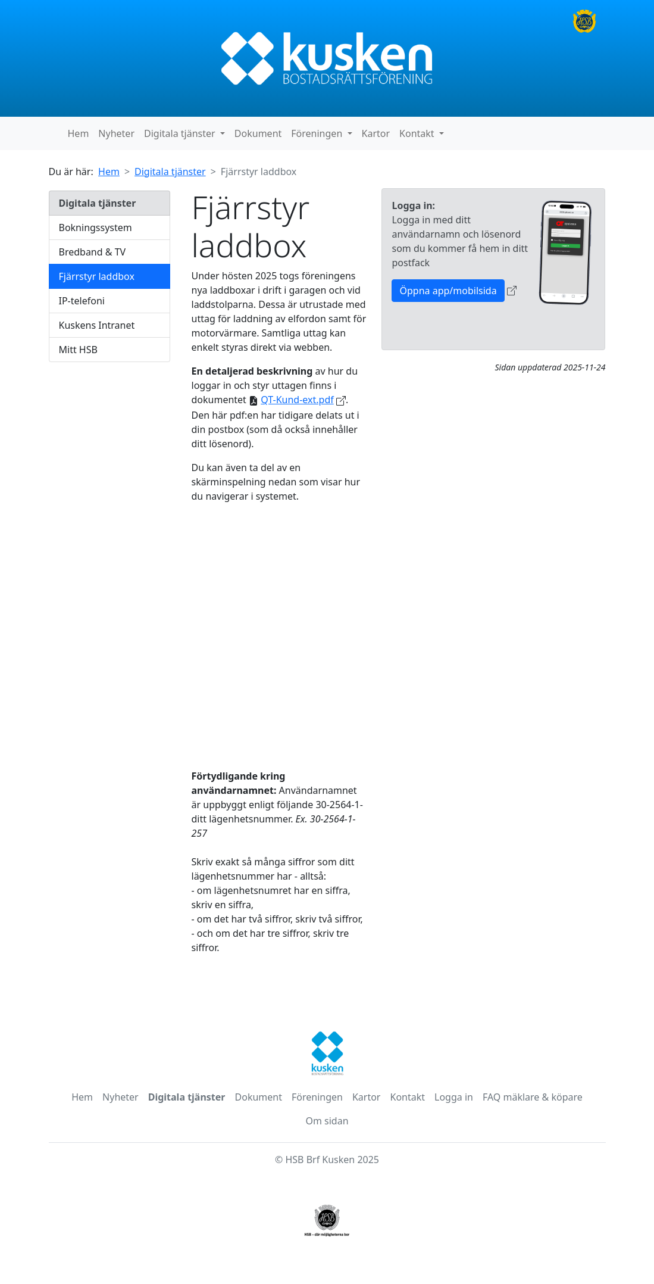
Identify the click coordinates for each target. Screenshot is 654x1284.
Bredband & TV (92, 251)
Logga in (453, 1097)
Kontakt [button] (418, 133)
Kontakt (407, 1097)
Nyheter (116, 133)
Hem (78, 133)
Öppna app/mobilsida (447, 290)
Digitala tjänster (170, 171)
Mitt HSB (78, 349)
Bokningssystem (95, 227)
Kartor (376, 133)
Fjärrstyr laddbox (96, 276)
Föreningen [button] (318, 133)
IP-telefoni (82, 300)
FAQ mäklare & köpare (533, 1097)
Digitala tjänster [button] (181, 133)
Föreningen (317, 1097)
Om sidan (326, 1120)
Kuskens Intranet (97, 325)
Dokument (257, 133)
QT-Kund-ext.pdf (297, 399)
